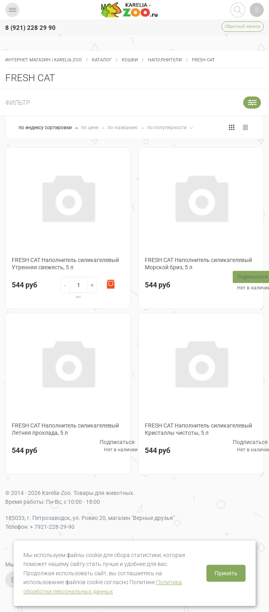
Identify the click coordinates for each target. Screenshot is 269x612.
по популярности (167, 127)
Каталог (102, 60)
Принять (226, 573)
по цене (90, 127)
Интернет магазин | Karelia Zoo (43, 60)
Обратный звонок (243, 26)
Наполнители (165, 60)
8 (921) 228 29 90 (30, 27)
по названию (123, 127)
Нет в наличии (121, 450)
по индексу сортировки (46, 127)
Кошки (130, 60)
